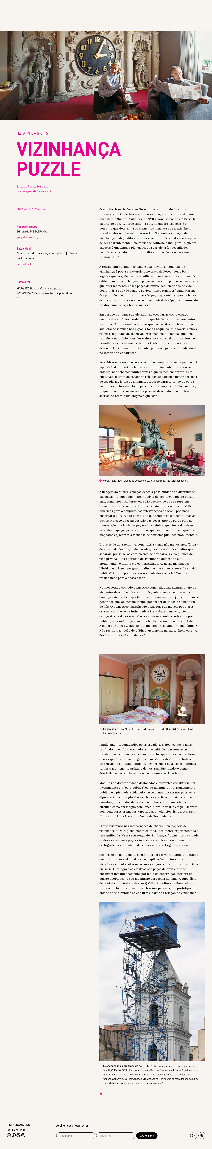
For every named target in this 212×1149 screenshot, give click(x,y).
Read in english (166, 7)
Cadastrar (147, 1136)
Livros (180, 26)
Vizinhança (32, 134)
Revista (159, 26)
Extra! (200, 26)
